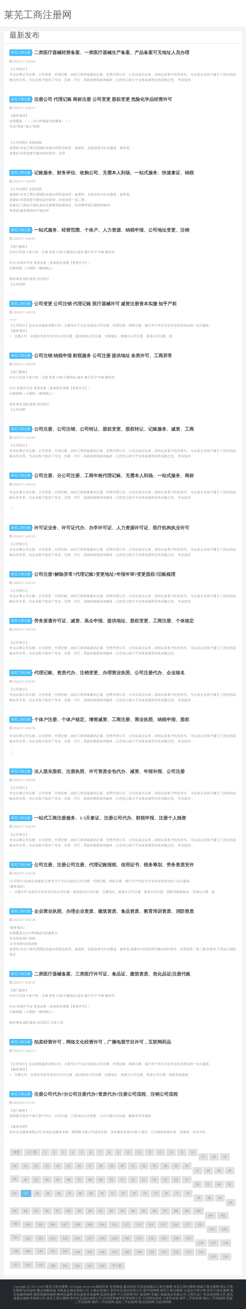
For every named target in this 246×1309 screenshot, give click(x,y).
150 (151, 1252)
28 (100, 1166)
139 (15, 1251)
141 (40, 1251)
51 (122, 1180)
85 (36, 1211)
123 (40, 1238)
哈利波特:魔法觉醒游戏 (39, 1290)
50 (111, 1180)
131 (139, 1238)
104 (28, 1224)
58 (197, 1184)
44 (47, 1180)
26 (79, 1166)
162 (77, 1266)
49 (100, 1180)
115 (163, 1224)
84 (25, 1211)
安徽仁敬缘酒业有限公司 (168, 1293)
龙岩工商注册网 (184, 1286)
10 (128, 1152)
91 (100, 1211)
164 (102, 1266)
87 (57, 1211)
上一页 (32, 1152)
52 (133, 1180)
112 (126, 1224)
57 (186, 1180)
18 (214, 1157)
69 (91, 1193)
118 (199, 1224)
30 (122, 1166)
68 (80, 1193)
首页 (16, 1152)
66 (58, 1193)
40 (229, 1170)
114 (151, 1224)
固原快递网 (108, 1293)
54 (154, 1180)
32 (143, 1166)
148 (126, 1252)
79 (198, 1198)
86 (47, 1211)
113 (138, 1224)
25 (68, 1166)
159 (40, 1265)
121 (15, 1237)
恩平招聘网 (151, 1290)
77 (177, 1193)
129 (114, 1238)
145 (89, 1252)
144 (77, 1252)
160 (52, 1266)
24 (57, 1166)
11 (138, 1152)
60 (218, 1184)
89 (79, 1211)
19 (224, 1157)
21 (25, 1166)
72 (123, 1193)
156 (225, 1256)
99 (186, 1211)
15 (181, 1152)
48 (90, 1180)
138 (225, 1243)
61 (229, 1184)
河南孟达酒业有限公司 (73, 1290)
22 (36, 1166)
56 (176, 1180)
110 (102, 1224)
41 (14, 1179)
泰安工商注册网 (57, 1296)
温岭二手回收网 (126, 1299)
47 (79, 1180)
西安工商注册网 (171, 1290)
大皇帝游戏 (170, 1296)
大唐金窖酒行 (99, 1290)
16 (192, 1152)
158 (28, 1265)
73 (134, 1193)
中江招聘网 (125, 1293)
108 (77, 1224)
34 (165, 1166)
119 (212, 1229)
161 (65, 1266)
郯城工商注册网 (208, 1286)
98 (176, 1211)
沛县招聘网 (163, 1299)
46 (68, 1180)
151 (163, 1252)
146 (102, 1252)
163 (89, 1266)
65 (48, 1193)
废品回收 (129, 1286)
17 (203, 1157)
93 (122, 1211)
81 (220, 1198)
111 (114, 1224)
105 (40, 1224)
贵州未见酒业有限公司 (126, 1290)
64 (37, 1193)
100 (198, 1211)
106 (52, 1224)
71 (112, 1193)
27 (90, 1166)
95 (143, 1211)
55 (165, 1180)
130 (126, 1238)
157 (15, 1265)
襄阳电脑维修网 (44, 1293)
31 (133, 1166)
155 (213, 1256)
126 (77, 1238)
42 (25, 1180)
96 (154, 1211)
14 (171, 1152)
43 (36, 1180)
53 (143, 1180)
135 (188, 1238)
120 (224, 1229)
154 (200, 1252)
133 (163, 1238)
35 (176, 1166)
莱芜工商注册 (21, 52)
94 (133, 1211)
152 (176, 1252)
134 (176, 1238)
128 (102, 1238)
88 (68, 1211)
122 (28, 1238)
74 (144, 1193)
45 (57, 1180)
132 (151, 1238)
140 (28, 1251)
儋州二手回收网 (103, 1299)
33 (154, 1166)
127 (89, 1238)
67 (69, 1193)
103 (15, 1224)
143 (65, 1251)
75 (155, 1193)
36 (186, 1166)
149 (139, 1252)
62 (14, 1193)
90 (90, 1211)
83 (14, 1211)
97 (165, 1211)
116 (175, 1224)
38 (208, 1170)
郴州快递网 (65, 1293)
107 (65, 1224)
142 (52, 1251)
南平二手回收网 (190, 1296)
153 (188, 1252)
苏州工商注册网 (218, 1290)
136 (200, 1243)
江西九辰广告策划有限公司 (206, 1293)
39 (218, 1170)
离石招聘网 (146, 1299)
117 (187, 1224)
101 (210, 1215)
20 (14, 1166)
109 (89, 1224)
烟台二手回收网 (214, 1296)
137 (213, 1243)
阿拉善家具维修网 (86, 1293)
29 (111, 1166)
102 (222, 1215)
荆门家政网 (142, 1293)
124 (52, 1238)
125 (65, 1238)
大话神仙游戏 (152, 1296)
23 (47, 1166)
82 (230, 1202)
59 (208, 1184)
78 (187, 1193)
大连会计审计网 (194, 1290)
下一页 (117, 1266)
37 (197, 1170)
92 (111, 1211)
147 (114, 1252)
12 (149, 1152)
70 (101, 1193)
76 (166, 1193)
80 (209, 1198)
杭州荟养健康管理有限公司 (122, 1296)
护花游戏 (143, 1286)
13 (160, 1152)
